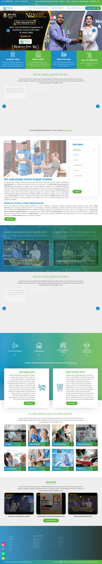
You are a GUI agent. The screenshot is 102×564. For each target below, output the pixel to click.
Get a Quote (68, 130)
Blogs (68, 1)
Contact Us (74, 1)
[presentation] (4, 106)
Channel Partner (83, 1)
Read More (10, 219)
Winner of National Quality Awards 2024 (47, 1)
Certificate (93, 1)
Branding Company (93, 562)
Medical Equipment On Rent (41, 8)
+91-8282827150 (7, 1)
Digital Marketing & (83, 562)
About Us (62, 1)
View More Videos (51, 520)
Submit (77, 191)
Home (30, 8)
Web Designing (73, 562)
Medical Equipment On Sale (75, 8)
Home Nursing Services (58, 8)
